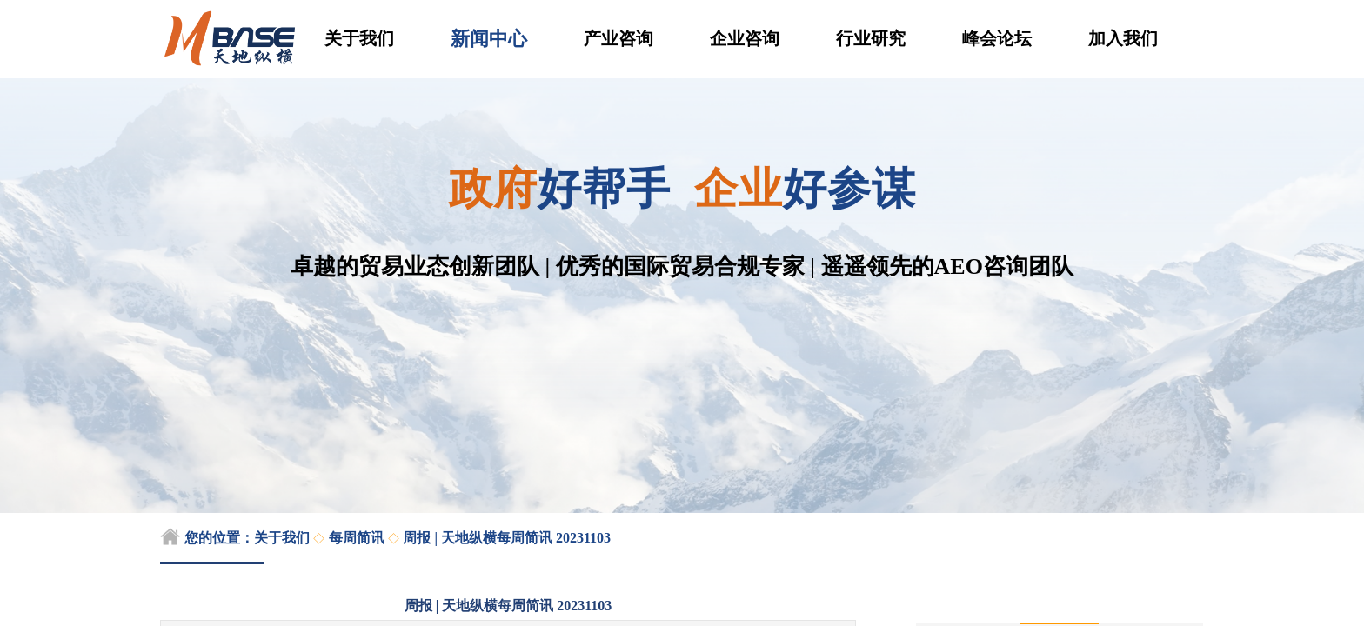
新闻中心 (489, 39)
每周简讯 (356, 537)
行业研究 (871, 38)
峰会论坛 (997, 38)
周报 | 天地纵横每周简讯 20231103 (507, 537)
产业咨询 (618, 38)
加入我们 (1123, 38)
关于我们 (359, 38)
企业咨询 (744, 38)
